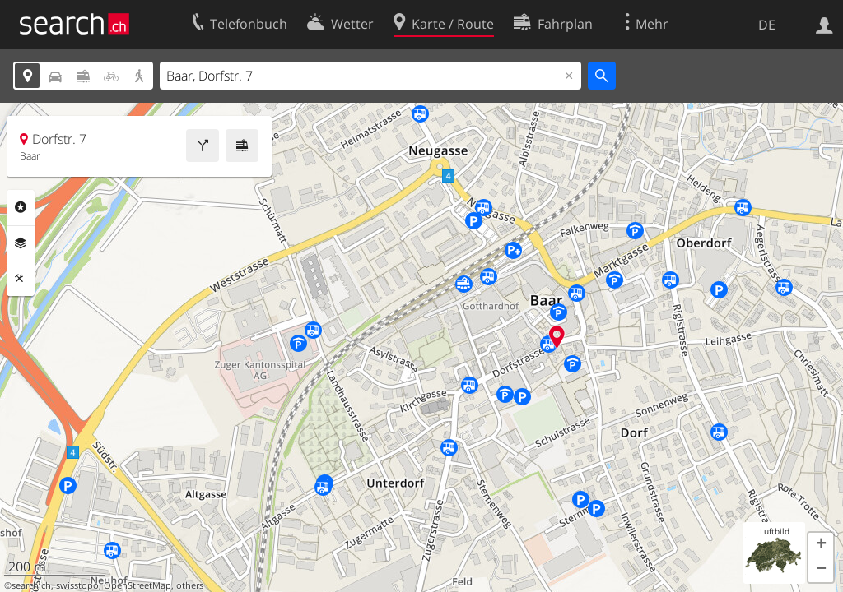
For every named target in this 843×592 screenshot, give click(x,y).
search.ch (31, 585)
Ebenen (21, 243)
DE (766, 25)
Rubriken (21, 207)
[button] (820, 545)
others (189, 585)
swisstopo (77, 585)
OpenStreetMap (137, 585)
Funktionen (21, 278)
